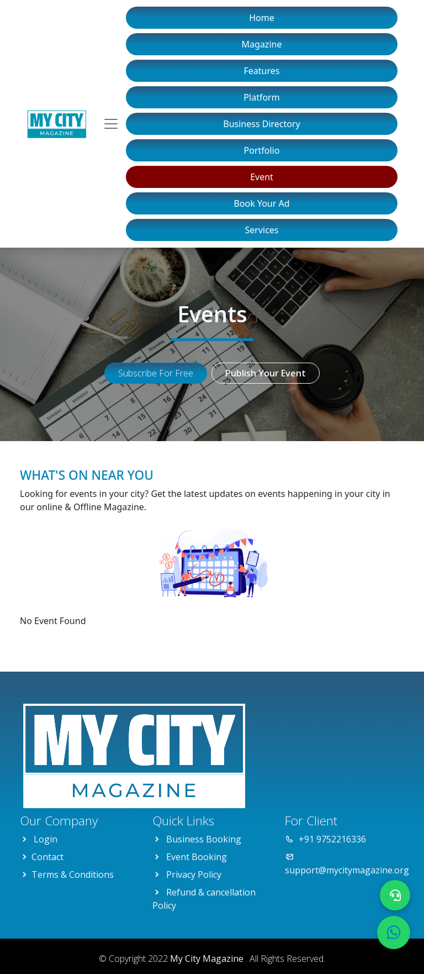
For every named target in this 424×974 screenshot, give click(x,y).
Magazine (262, 44)
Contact (47, 857)
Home (261, 18)
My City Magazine (208, 958)
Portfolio (262, 150)
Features (262, 71)
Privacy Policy (193, 874)
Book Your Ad (261, 203)
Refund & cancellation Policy (204, 899)
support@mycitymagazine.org (347, 870)
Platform (261, 97)
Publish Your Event (265, 373)
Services (261, 230)
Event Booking (196, 857)
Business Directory (261, 124)
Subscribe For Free (155, 373)
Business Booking (203, 839)
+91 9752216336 (332, 839)
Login (45, 839)
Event (261, 177)
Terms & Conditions (72, 874)
